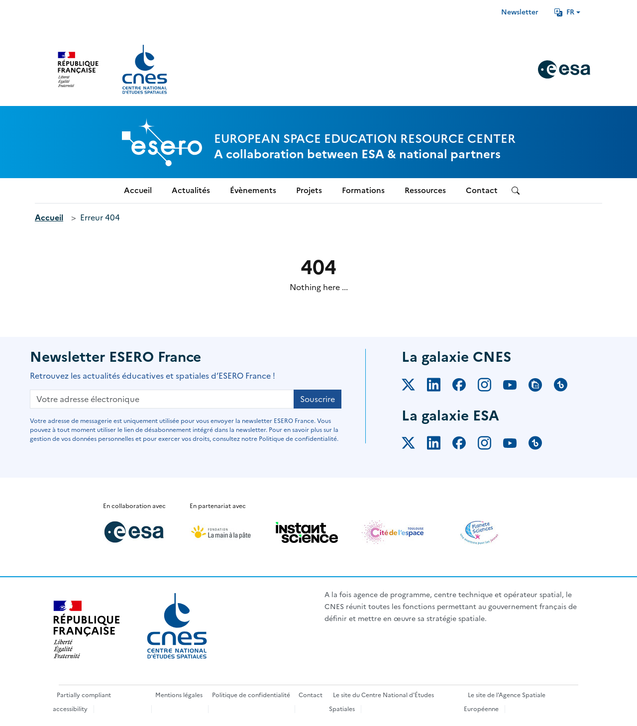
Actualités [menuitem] (191, 190)
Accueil (49, 217)
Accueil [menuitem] (138, 190)
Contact (310, 695)
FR (564, 12)
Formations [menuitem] (363, 190)
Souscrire (317, 399)
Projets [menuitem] (309, 190)
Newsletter (519, 12)
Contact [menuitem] (482, 190)
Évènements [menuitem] (253, 190)
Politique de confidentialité (251, 695)
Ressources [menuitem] (425, 190)
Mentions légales (179, 695)
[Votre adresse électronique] (162, 399)
